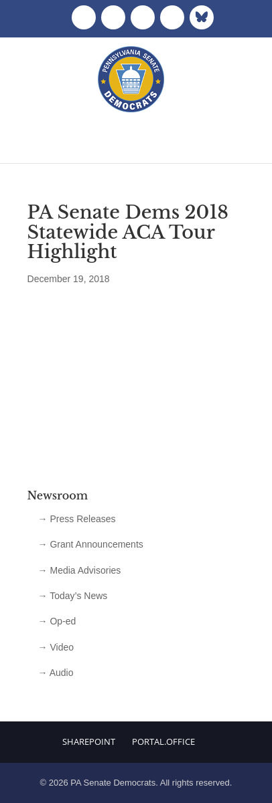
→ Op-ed (57, 621)
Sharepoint (88, 741)
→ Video (56, 647)
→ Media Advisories (79, 570)
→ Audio (56, 672)
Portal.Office (163, 741)
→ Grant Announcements (90, 544)
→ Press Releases (77, 518)
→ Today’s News (73, 595)
